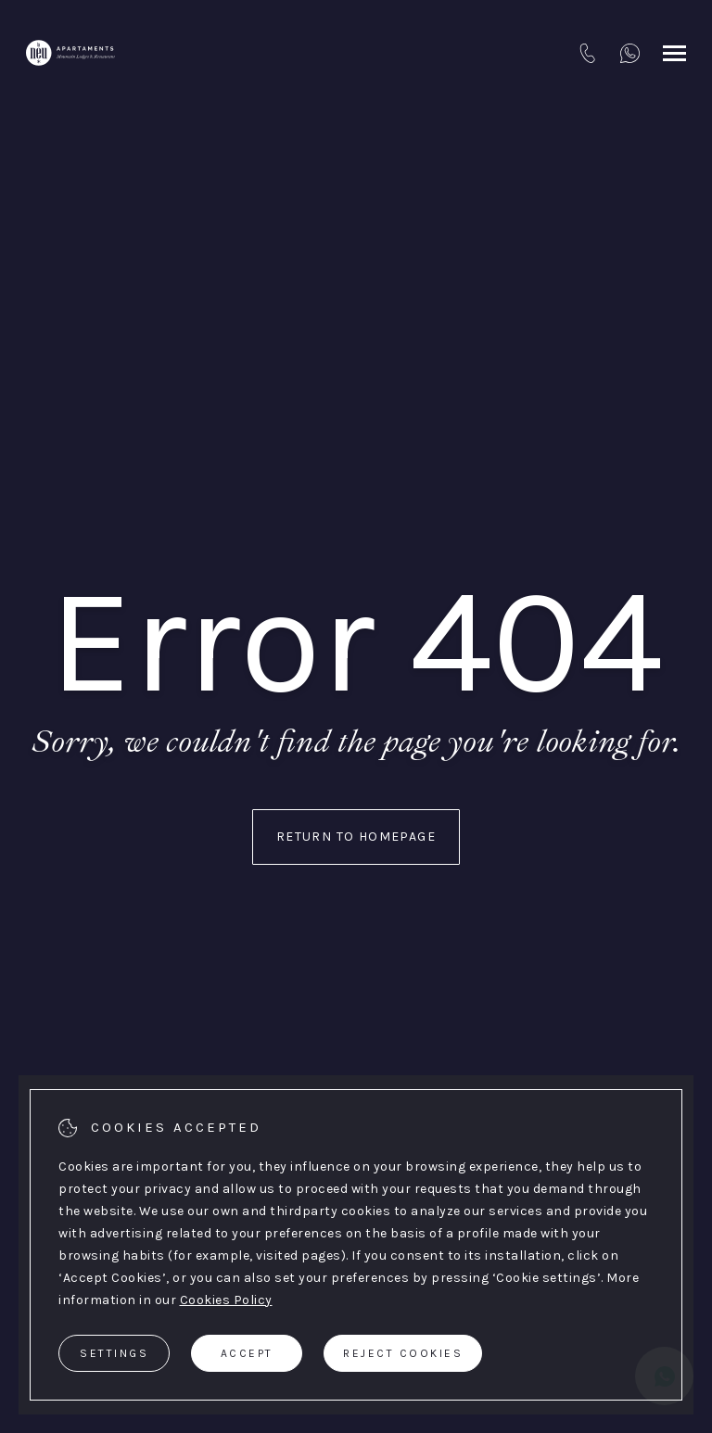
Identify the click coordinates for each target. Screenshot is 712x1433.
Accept (247, 1353)
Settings (114, 1353)
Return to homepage (356, 836)
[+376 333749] (630, 53)
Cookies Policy (226, 1300)
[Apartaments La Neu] (70, 53)
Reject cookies (403, 1353)
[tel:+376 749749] (587, 53)
